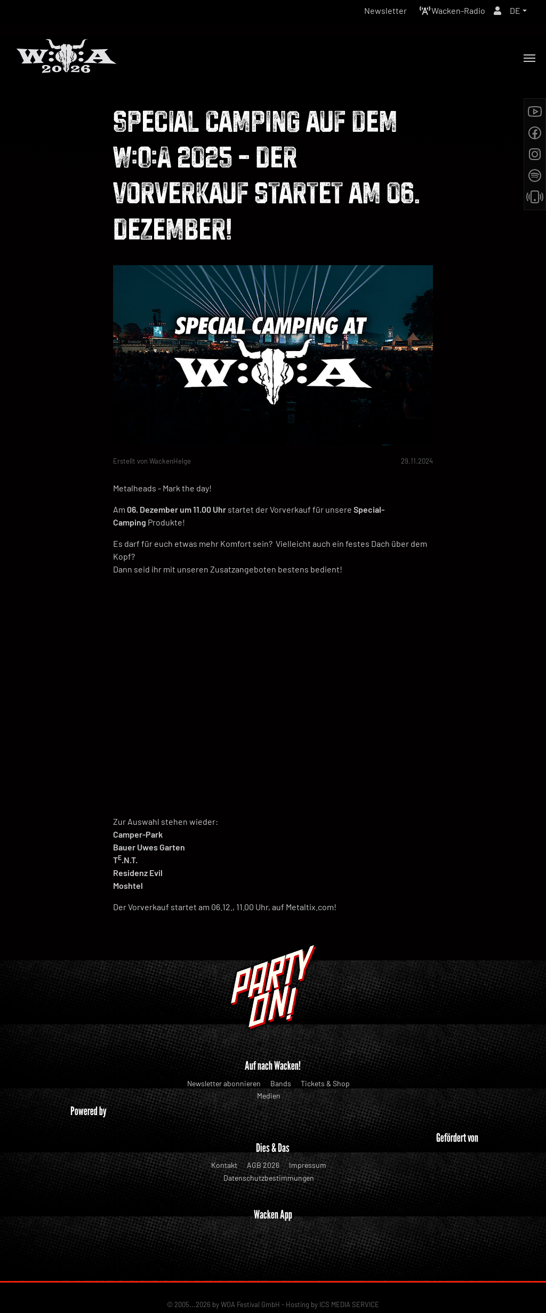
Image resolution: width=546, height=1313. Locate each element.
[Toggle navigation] (529, 58)
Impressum (307, 1164)
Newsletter (385, 10)
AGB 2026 (263, 1164)
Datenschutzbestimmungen (268, 1177)
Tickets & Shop (325, 1083)
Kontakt (224, 1164)
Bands (280, 1083)
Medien (268, 1095)
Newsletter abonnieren (224, 1083)
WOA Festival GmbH (250, 1271)
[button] (518, 10)
